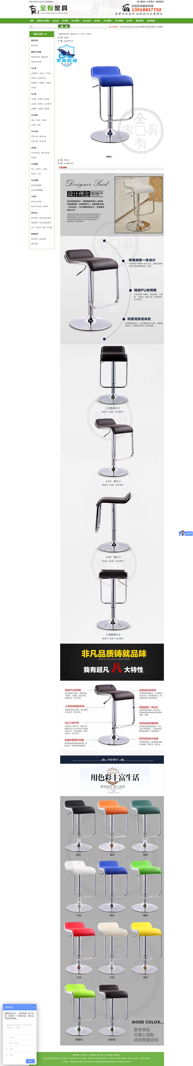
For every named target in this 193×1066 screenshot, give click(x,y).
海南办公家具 (145, 1058)
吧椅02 (66, 38)
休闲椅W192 (68, 41)
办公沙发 (87, 21)
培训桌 (33, 88)
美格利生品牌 (36, 62)
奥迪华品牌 (35, 57)
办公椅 (65, 21)
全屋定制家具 (150, 27)
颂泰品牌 (44, 57)
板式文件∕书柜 (36, 206)
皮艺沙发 (34, 136)
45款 (33, 120)
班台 (33, 227)
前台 (33, 169)
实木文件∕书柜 (36, 202)
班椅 (44, 227)
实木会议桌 (35, 153)
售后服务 (92, 1055)
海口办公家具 (133, 1058)
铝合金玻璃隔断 (37, 190)
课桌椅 (46, 109)
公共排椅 (47, 104)
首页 (32, 21)
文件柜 (129, 21)
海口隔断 (141, 27)
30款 (39, 125)
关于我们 (84, 1055)
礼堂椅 (40, 109)
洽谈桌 (48, 83)
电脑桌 (41, 83)
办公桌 (55, 21)
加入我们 (100, 1055)
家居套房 (151, 21)
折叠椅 (33, 109)
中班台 (48, 73)
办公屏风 (75, 21)
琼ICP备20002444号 (123, 1062)
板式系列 (42, 239)
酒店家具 (140, 21)
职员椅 (46, 99)
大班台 (41, 73)
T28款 (33, 125)
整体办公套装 (43, 21)
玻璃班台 (34, 83)
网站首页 (73, 34)
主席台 (45, 169)
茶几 (39, 174)
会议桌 (97, 21)
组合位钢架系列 (45, 223)
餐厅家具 (34, 218)
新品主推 (34, 45)
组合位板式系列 (45, 218)
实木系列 (34, 239)
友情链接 (108, 1055)
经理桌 (33, 78)
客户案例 (141, 2)
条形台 (38, 169)
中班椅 (40, 99)
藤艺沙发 (42, 136)
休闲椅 (40, 104)
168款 (44, 120)
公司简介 (150, 2)
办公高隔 (119, 21)
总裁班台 (34, 73)
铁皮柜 (45, 206)
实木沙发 (42, 141)
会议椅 (33, 104)
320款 (38, 120)
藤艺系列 (34, 244)
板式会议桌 (45, 153)
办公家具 (159, 27)
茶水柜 (33, 174)
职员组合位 (42, 78)
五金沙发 (34, 141)
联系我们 (160, 2)
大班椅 (33, 99)
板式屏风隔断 (36, 185)
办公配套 (107, 21)
